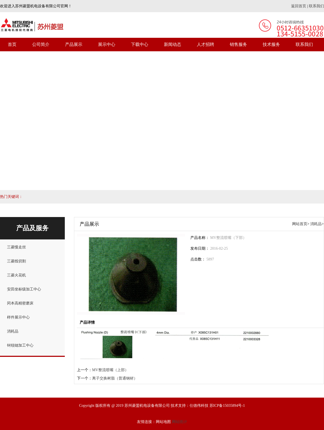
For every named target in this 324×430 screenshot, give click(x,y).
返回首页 (298, 6)
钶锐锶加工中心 (20, 345)
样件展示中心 (18, 317)
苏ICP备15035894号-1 (227, 406)
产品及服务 (32, 228)
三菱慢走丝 (16, 247)
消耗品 (12, 331)
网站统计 (179, 422)
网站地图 (163, 422)
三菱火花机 (16, 275)
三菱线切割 (16, 261)
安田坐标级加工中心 (24, 289)
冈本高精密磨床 (20, 303)
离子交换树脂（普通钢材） (114, 378)
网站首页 (299, 224)
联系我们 (316, 6)
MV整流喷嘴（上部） (110, 370)
